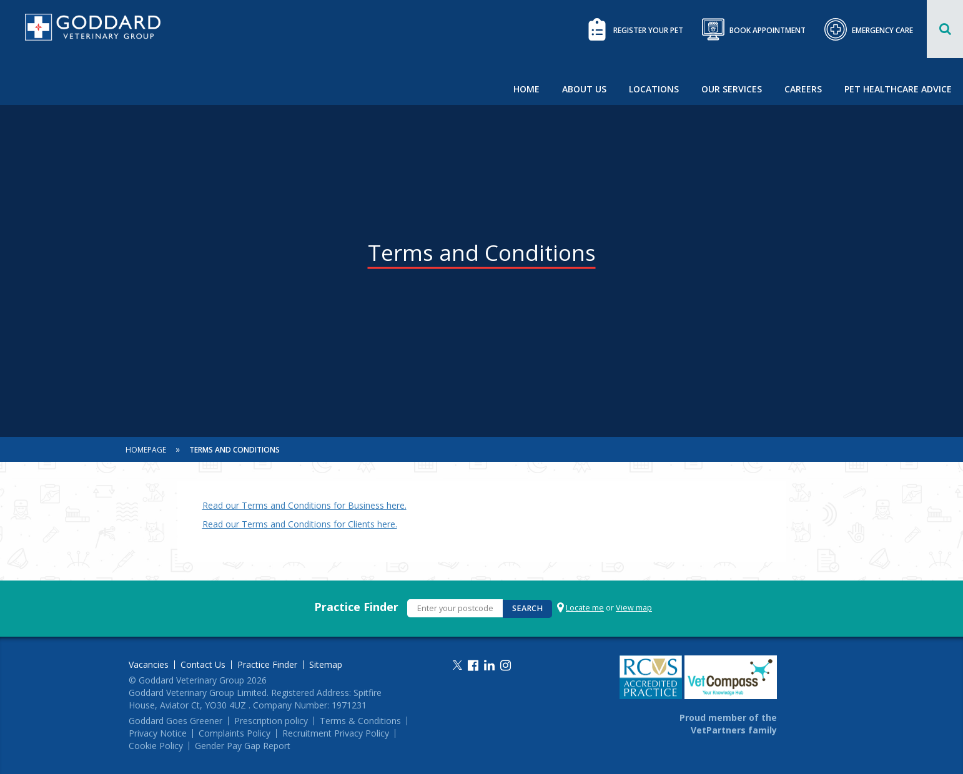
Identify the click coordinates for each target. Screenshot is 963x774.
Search (527, 608)
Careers (803, 89)
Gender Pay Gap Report (242, 746)
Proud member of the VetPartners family (728, 724)
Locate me (585, 607)
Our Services (731, 89)
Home (526, 89)
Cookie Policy (156, 746)
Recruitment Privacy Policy (335, 733)
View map (634, 607)
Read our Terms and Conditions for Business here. (304, 505)
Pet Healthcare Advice (898, 89)
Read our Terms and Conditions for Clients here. (299, 524)
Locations (654, 89)
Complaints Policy (234, 733)
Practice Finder (356, 606)
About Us (584, 89)
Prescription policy (271, 721)
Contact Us (202, 664)
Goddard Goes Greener (175, 721)
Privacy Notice (158, 733)
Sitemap (325, 664)
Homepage (146, 449)
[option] (481, 218)
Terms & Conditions (360, 721)
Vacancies (149, 664)
